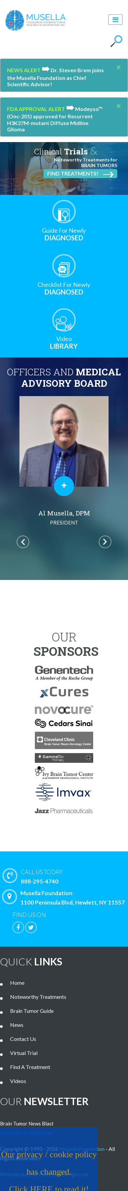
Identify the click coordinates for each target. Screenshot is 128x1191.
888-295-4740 (67, 876)
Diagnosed (64, 234)
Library (64, 342)
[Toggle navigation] (115, 19)
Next (105, 542)
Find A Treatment (30, 1067)
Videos (18, 1081)
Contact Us (23, 1039)
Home (17, 982)
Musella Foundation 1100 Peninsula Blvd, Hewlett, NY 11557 (65, 897)
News (16, 1025)
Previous (23, 542)
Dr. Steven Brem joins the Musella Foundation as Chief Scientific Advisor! (55, 77)
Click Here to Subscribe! (26, 1133)
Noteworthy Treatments (38, 996)
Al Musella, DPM (64, 518)
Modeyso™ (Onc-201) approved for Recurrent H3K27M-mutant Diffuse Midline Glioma (55, 119)
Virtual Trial (24, 1053)
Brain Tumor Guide (32, 1010)
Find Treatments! (80, 173)
